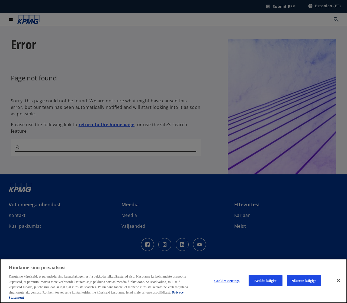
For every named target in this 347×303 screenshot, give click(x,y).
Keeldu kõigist (265, 280)
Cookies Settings (226, 280)
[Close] (338, 280)
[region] (173, 281)
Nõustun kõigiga (304, 280)
